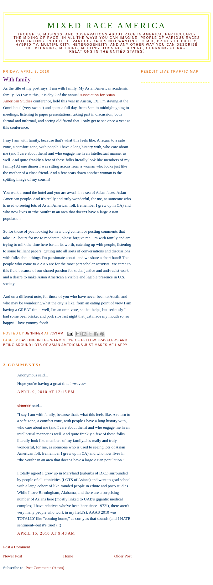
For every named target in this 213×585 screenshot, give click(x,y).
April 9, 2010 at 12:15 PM (46, 391)
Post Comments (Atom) (45, 567)
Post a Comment (16, 547)
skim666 (24, 405)
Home (68, 556)
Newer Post (12, 556)
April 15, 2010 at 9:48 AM (46, 533)
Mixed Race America (106, 25)
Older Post (123, 556)
